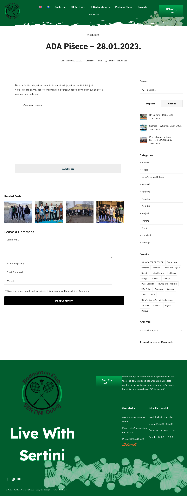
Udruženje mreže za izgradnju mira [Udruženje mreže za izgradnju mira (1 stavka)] (157, 300)
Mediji (145, 169)
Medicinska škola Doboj (161, 417)
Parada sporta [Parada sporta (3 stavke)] (147, 283)
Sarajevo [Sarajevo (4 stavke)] (170, 289)
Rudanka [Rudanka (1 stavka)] (159, 289)
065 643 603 (137, 438)
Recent (172, 103)
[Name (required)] (58, 263)
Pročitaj (146, 198)
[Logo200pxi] (12, 3)
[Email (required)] (58, 272)
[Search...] (161, 89)
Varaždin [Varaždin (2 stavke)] (145, 305)
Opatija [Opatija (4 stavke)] (166, 278)
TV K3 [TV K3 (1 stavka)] (152, 294)
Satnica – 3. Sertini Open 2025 (165, 125)
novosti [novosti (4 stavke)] (155, 278)
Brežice (112, 60)
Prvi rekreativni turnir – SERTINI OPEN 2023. (161, 138)
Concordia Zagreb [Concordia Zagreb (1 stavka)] (172, 267)
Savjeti (145, 213)
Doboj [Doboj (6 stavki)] (144, 273)
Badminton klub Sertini (58, 490)
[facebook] (7, 479)
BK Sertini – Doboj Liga (161, 114)
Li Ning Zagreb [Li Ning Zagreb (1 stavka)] (157, 273)
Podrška (146, 191)
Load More (68, 169)
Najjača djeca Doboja (153, 177)
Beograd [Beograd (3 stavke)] (145, 267)
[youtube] (19, 479)
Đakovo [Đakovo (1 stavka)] (144, 310)
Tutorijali (146, 235)
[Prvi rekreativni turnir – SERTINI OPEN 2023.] (143, 139)
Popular (150, 103)
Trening (145, 220)
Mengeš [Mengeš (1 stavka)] (145, 278)
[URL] (58, 281)
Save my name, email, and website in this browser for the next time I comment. (49, 291)
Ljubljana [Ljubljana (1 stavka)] (171, 273)
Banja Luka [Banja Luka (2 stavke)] (172, 262)
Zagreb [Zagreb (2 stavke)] (168, 305)
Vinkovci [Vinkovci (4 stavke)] (157, 305)
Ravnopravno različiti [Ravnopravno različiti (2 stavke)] (167, 283)
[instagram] (13, 479)
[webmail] (129, 444)
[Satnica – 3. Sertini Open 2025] (143, 126)
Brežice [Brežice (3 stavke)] (156, 267)
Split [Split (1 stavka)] (143, 294)
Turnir (99, 60)
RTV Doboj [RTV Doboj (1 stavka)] (146, 289)
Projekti (146, 206)
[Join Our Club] (171, 11)
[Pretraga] (143, 89)
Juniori (145, 162)
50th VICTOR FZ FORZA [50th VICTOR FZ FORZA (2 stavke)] (152, 262)
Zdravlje (146, 242)
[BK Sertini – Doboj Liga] (143, 116)
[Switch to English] (40, 7)
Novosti (146, 184)
